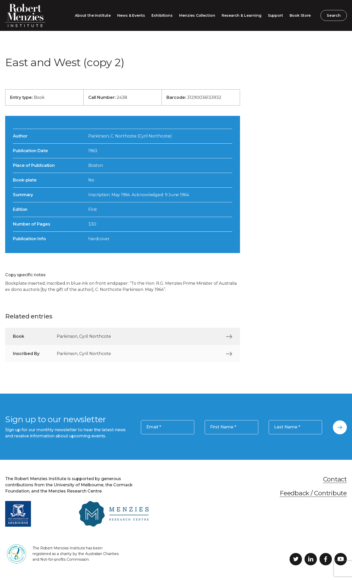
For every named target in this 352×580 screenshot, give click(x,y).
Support (275, 15)
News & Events (131, 15)
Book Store (300, 15)
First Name (223, 427)
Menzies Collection (197, 15)
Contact (335, 479)
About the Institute (93, 15)
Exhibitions (162, 15)
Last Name (287, 427)
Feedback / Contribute (313, 493)
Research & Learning (241, 15)
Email (153, 427)
